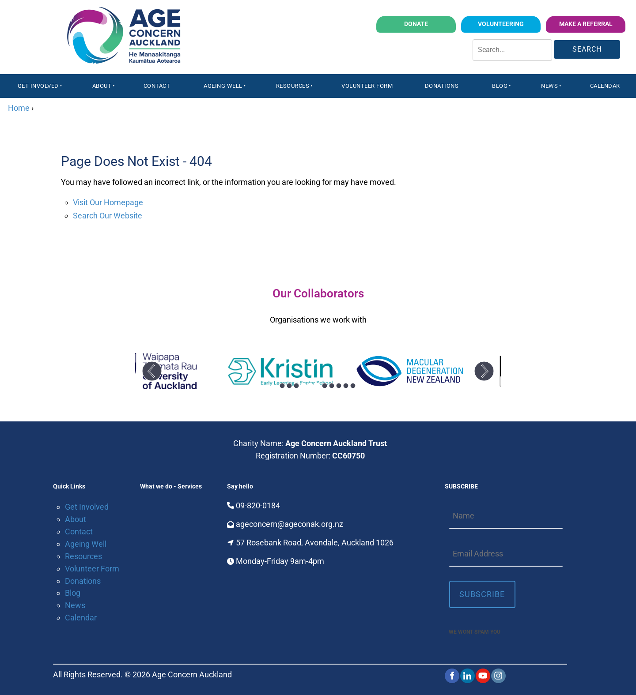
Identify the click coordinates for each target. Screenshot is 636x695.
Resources (293, 86)
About (102, 86)
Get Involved (38, 86)
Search (587, 49)
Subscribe (482, 594)
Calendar (605, 86)
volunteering (519, 21)
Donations (442, 86)
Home (19, 108)
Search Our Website (107, 215)
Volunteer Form (367, 86)
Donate (443, 21)
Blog (499, 86)
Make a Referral (597, 21)
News (549, 86)
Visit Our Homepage (108, 202)
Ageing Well (223, 86)
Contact (157, 86)
